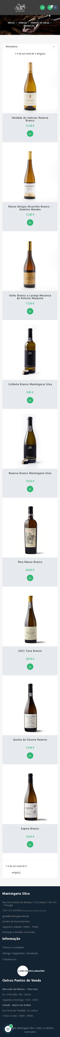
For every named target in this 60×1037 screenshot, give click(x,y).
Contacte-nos (9, 959)
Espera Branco (30, 828)
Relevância (30, 46)
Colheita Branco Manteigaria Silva (30, 384)
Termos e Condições (13, 947)
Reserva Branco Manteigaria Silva (30, 473)
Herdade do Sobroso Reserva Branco (30, 119)
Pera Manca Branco (30, 562)
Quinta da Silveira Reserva (30, 739)
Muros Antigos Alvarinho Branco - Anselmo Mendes (30, 208)
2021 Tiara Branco (30, 651)
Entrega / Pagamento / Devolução (20, 953)
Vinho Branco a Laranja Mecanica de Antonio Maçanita (30, 297)
